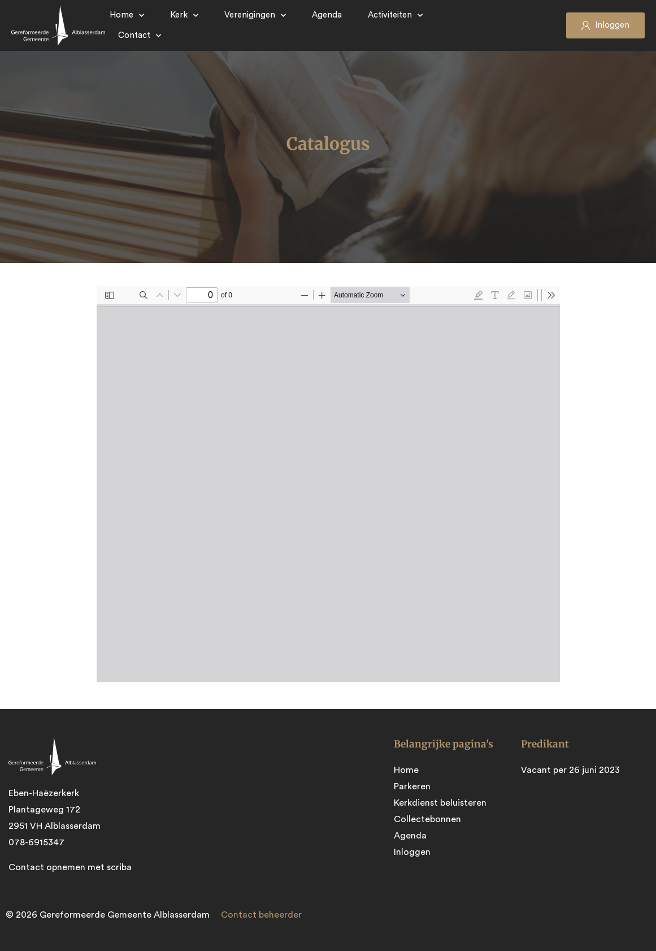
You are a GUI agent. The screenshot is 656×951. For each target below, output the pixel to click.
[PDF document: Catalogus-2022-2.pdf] (328, 484)
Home (127, 15)
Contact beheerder (261, 913)
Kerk (184, 15)
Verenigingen (255, 15)
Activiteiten (395, 15)
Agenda (327, 15)
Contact (139, 36)
